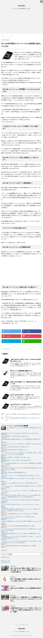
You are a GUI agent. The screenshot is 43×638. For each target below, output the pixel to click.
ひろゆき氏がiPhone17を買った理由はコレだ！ (14, 449)
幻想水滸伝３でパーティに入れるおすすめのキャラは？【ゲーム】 (20, 433)
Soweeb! (21, 6)
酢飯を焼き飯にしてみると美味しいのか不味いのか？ (16, 460)
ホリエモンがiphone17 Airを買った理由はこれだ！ (15, 446)
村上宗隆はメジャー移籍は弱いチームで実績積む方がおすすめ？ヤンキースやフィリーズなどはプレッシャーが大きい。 (26, 599)
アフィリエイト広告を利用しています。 (21, 631)
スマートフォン (6, 348)
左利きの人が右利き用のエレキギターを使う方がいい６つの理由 (19, 513)
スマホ (16, 624)
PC (20, 624)
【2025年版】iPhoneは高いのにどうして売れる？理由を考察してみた (21, 533)
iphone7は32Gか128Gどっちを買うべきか (22, 394)
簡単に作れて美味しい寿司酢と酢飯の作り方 (13, 472)
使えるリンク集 (5, 560)
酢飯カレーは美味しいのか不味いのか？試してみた (15, 457)
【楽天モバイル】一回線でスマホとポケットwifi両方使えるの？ (19, 483)
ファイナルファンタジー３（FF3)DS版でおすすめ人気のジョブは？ (20, 475)
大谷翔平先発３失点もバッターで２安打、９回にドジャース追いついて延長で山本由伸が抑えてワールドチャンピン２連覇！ (26, 609)
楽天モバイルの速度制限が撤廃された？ (21, 370)
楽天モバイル (25, 624)
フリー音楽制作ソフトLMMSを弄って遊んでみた (15, 436)
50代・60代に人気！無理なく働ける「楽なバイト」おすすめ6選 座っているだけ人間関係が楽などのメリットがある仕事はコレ (25, 570)
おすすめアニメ (5, 562)
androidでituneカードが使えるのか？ (20, 404)
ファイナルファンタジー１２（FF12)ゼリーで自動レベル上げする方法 (21, 443)
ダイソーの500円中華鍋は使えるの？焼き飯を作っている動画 (18, 545)
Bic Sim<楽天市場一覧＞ (8, 121)
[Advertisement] (21, 22)
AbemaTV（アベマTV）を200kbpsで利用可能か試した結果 (18, 525)
